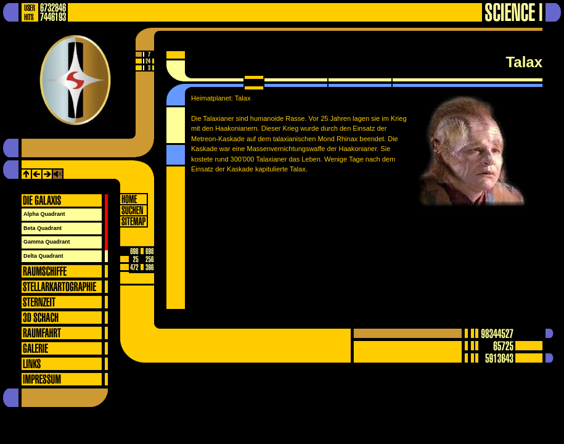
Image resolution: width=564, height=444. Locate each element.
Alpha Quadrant (44, 214)
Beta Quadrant (42, 228)
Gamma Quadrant (46, 242)
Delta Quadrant (43, 256)
